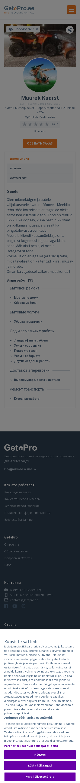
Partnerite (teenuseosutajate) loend (31, 750)
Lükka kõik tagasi (40, 769)
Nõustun (40, 758)
